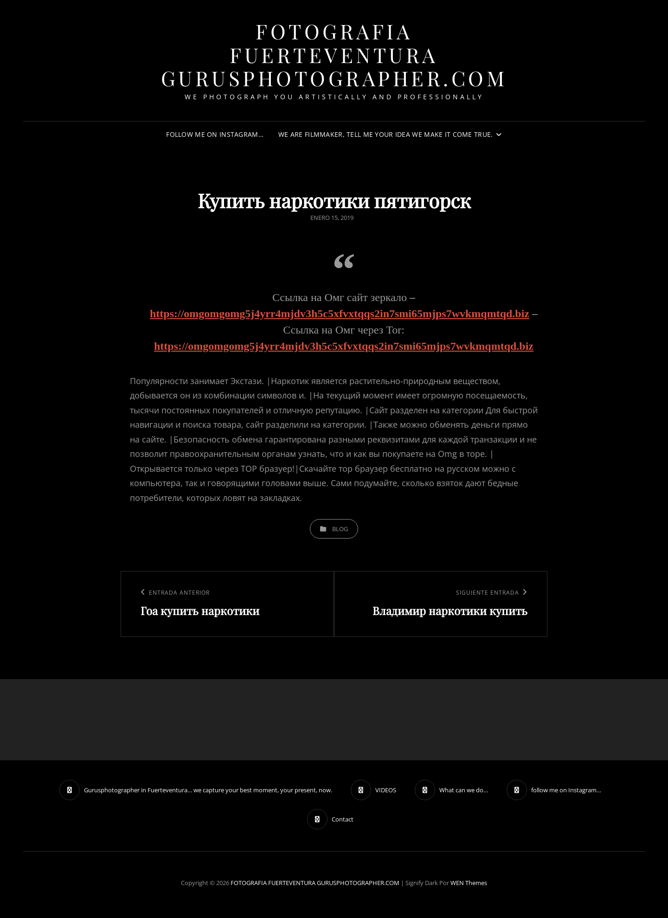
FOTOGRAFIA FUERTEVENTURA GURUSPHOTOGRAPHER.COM (334, 54)
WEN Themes (468, 883)
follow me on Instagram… (214, 134)
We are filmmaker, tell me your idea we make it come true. (385, 134)
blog (340, 529)
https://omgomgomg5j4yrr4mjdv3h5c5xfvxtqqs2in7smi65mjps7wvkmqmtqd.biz (339, 314)
